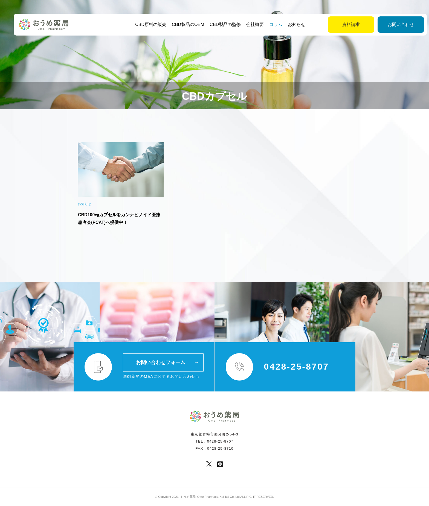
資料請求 (339, 24)
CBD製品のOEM (182, 24)
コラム (270, 24)
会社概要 (249, 24)
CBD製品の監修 (219, 24)
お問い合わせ (389, 24)
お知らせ (291, 24)
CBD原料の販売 (145, 24)
